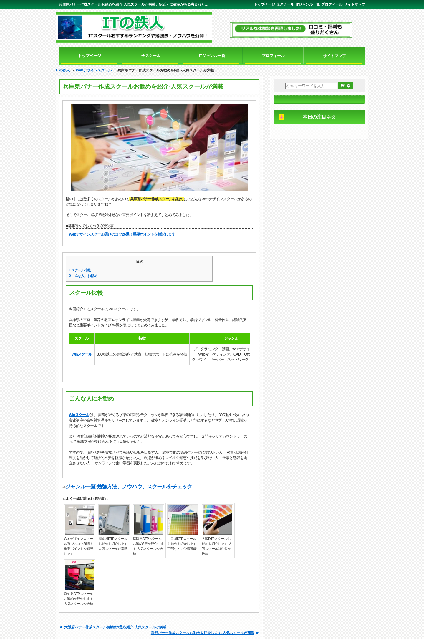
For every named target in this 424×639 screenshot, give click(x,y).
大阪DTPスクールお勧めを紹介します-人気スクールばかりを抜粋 (217, 546)
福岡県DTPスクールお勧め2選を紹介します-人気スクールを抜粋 (148, 546)
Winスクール (82, 354)
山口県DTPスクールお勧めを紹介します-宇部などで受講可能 (182, 544)
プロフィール (331, 4)
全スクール (285, 4)
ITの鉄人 (63, 70)
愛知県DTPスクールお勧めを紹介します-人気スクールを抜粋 (79, 599)
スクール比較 (80, 270)
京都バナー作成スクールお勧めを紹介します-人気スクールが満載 (202, 633)
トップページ (264, 4)
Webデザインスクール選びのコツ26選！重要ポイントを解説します (122, 234)
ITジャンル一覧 (308, 4)
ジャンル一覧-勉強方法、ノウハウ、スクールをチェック (128, 487)
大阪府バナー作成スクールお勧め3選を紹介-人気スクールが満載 (115, 627)
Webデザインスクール (93, 70)
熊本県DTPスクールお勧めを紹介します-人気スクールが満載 (113, 544)
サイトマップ (354, 4)
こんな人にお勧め (83, 276)
